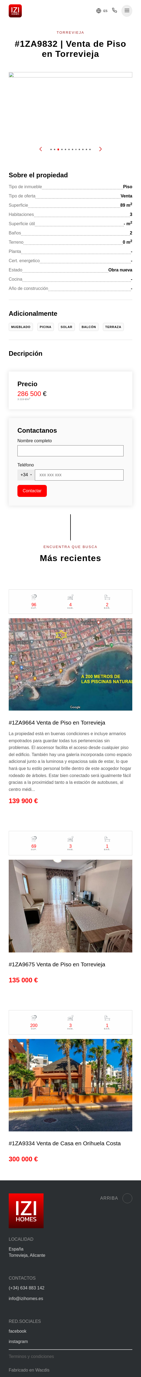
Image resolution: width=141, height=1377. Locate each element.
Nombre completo (34, 440)
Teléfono (25, 465)
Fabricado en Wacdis (29, 1370)
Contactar (32, 490)
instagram (18, 1341)
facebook (17, 1331)
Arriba (116, 1198)
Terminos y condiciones (31, 1356)
